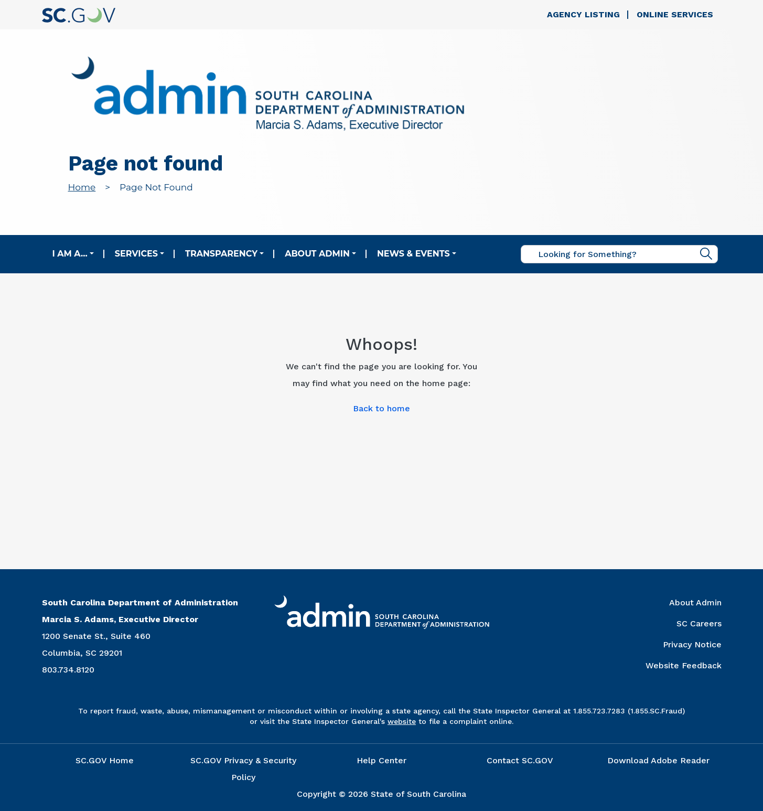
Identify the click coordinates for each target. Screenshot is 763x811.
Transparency (221, 254)
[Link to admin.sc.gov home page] (268, 95)
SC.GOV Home (105, 760)
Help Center (381, 760)
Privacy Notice (692, 644)
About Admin (317, 254)
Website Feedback (684, 665)
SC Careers (699, 623)
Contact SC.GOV (520, 760)
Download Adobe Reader (658, 760)
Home (82, 187)
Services (136, 254)
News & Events (413, 254)
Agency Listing (583, 14)
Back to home (381, 408)
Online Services (675, 14)
